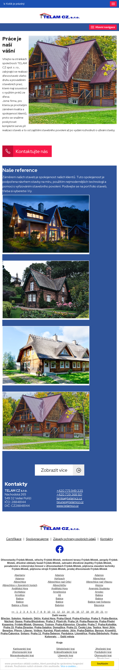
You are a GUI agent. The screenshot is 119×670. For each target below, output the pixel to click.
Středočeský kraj (65, 649)
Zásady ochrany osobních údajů (74, 539)
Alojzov (99, 585)
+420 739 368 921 (69, 494)
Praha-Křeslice (81, 618)
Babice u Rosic (20, 605)
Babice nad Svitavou (99, 602)
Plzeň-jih (61, 621)
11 (53, 612)
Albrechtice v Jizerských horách (19, 585)
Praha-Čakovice (10, 633)
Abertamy (20, 575)
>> (106, 612)
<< (13, 612)
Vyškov (38, 630)
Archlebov (19, 592)
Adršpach (59, 578)
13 (63, 612)
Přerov (18, 630)
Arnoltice (20, 595)
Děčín (37, 618)
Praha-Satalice (42, 627)
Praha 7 (92, 624)
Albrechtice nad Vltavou (99, 582)
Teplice (97, 627)
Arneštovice (59, 592)
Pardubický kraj (103, 652)
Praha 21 (72, 627)
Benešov (7, 630)
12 (58, 612)
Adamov (59, 575)
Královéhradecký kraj (65, 652)
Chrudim (81, 624)
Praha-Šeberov (51, 633)
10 (48, 612)
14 (67, 612)
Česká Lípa (84, 627)
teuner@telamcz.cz (70, 502)
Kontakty (106, 539)
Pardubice (67, 633)
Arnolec (99, 592)
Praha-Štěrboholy (99, 633)
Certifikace (14, 539)
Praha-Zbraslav (24, 627)
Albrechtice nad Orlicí (59, 582)
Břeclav (5, 618)
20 (96, 612)
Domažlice (59, 627)
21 (101, 612)
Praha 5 (95, 618)
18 (87, 612)
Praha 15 (8, 627)
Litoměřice (81, 633)
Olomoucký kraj (103, 655)
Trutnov (49, 624)
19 (91, 612)
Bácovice (99, 605)
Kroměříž (110, 630)
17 (82, 612)
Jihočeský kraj (103, 649)
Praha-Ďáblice (85, 630)
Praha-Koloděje (107, 624)
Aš (59, 595)
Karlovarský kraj (22, 649)
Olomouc (38, 624)
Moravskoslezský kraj (22, 655)
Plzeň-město (61, 630)
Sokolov (16, 618)
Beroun (99, 630)
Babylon (59, 605)
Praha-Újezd (64, 618)
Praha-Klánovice (65, 624)
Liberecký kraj (65, 655)
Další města (67, 636)
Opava (18, 621)
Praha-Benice (109, 618)
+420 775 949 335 (70, 491)
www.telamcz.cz (68, 506)
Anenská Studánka (99, 588)
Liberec (27, 630)
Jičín (73, 630)
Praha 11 (36, 633)
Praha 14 (73, 621)
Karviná (48, 630)
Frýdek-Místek (23, 624)
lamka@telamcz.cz (69, 498)
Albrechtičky (59, 585)
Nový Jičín (108, 627)
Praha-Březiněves (34, 621)
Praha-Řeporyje (88, 621)
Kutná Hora (48, 618)
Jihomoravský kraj (22, 652)
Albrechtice (99, 578)
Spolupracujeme (37, 539)
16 (77, 612)
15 (72, 612)
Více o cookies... (69, 666)
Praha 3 (50, 621)
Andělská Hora (20, 588)
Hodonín (27, 618)
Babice (99, 595)
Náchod (8, 621)
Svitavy (25, 633)
